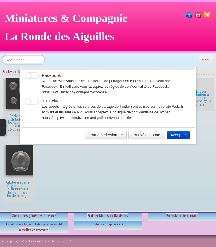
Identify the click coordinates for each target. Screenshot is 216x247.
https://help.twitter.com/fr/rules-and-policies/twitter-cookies (87, 118)
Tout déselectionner (106, 135)
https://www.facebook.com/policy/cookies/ (74, 92)
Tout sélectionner (147, 135)
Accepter (178, 135)
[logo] (68, 29)
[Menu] (206, 60)
